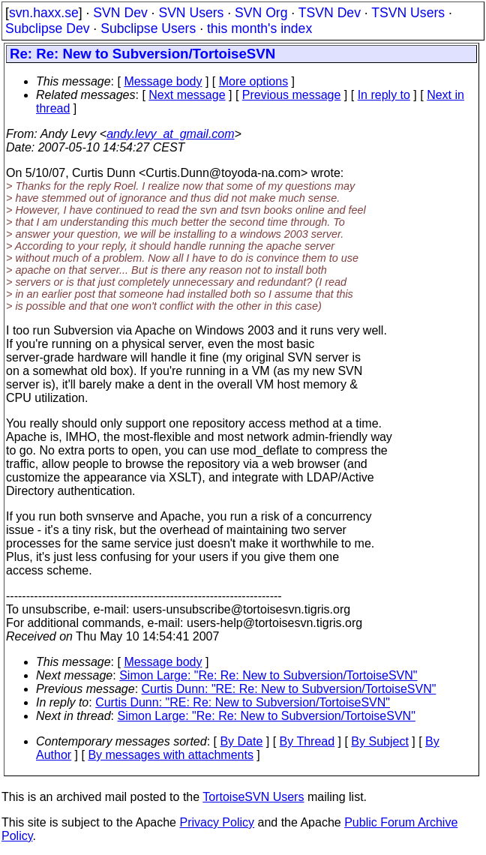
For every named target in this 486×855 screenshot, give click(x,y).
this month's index (259, 28)
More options (254, 81)
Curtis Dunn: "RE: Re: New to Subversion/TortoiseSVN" (289, 688)
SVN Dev (120, 12)
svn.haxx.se (44, 12)
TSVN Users (408, 12)
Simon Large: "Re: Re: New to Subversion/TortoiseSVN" (268, 675)
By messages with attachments (171, 754)
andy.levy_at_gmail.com (170, 134)
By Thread (307, 741)
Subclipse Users (148, 28)
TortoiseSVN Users (253, 796)
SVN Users (191, 12)
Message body (163, 81)
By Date (241, 741)
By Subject (379, 741)
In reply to (384, 94)
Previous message (291, 94)
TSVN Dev (329, 12)
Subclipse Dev (47, 28)
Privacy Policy (216, 822)
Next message (186, 94)
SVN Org (261, 12)
